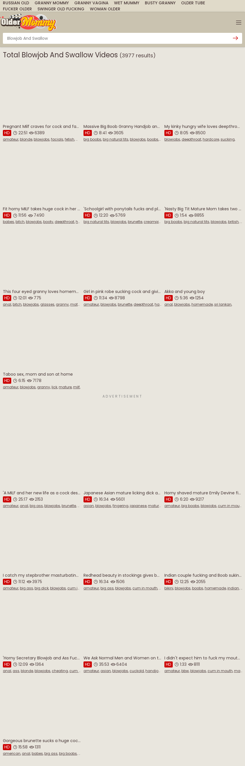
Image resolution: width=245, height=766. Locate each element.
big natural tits (115, 139)
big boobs (92, 139)
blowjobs (42, 139)
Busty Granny (160, 3)
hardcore (211, 139)
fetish (69, 139)
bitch (20, 221)
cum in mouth (230, 505)
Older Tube (193, 3)
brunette (135, 221)
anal (7, 304)
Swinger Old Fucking (60, 9)
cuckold (137, 670)
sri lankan (222, 304)
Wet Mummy (126, 3)
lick (54, 387)
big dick (42, 588)
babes (8, 221)
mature (76, 304)
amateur (10, 139)
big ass (36, 505)
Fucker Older (17, 9)
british (233, 221)
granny (62, 304)
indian (233, 588)
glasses (47, 304)
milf (79, 139)
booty (48, 221)
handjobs (154, 670)
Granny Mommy (52, 3)
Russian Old (16, 3)
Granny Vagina (91, 3)
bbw (185, 670)
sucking (228, 139)
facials (57, 139)
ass (16, 670)
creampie (152, 221)
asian (88, 505)
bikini (168, 588)
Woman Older (105, 9)
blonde (26, 139)
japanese (138, 505)
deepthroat (191, 139)
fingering (120, 505)
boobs (152, 139)
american (11, 753)
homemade (202, 304)
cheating (60, 670)
